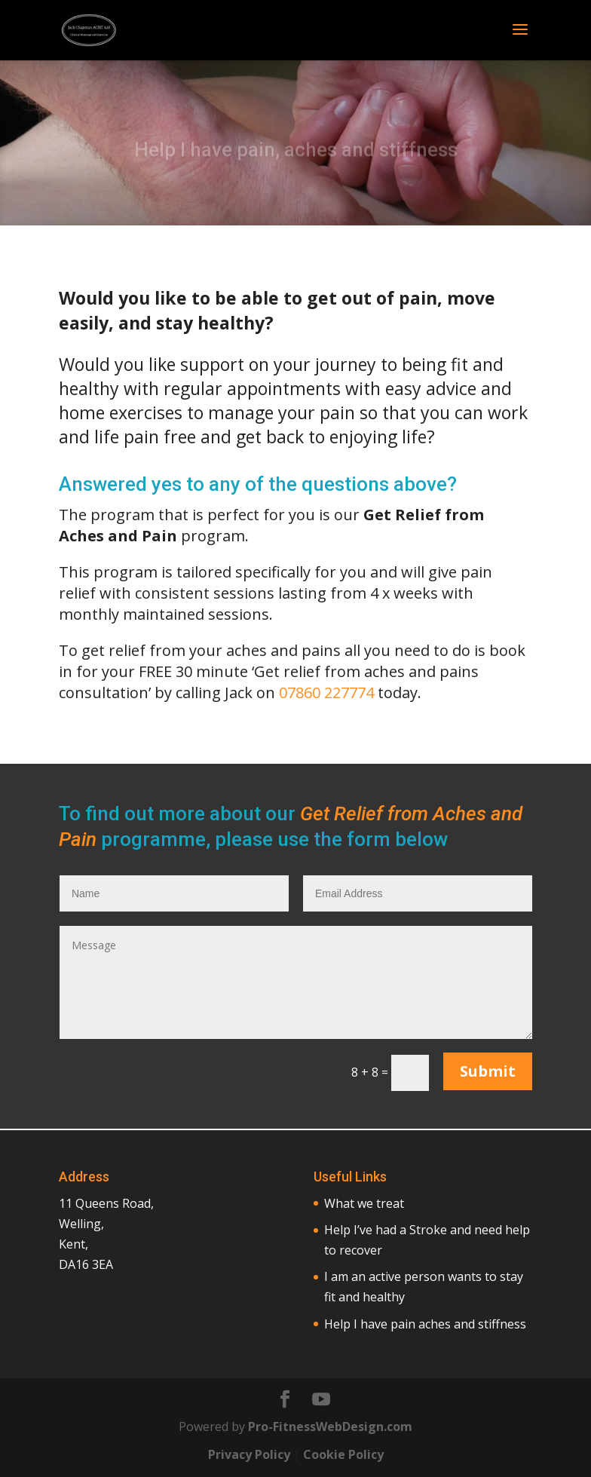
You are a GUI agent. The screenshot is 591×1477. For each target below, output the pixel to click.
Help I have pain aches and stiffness (425, 1324)
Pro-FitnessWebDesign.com (330, 1426)
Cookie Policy (343, 1454)
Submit (488, 1071)
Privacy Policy (249, 1454)
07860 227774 (326, 692)
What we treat (364, 1203)
